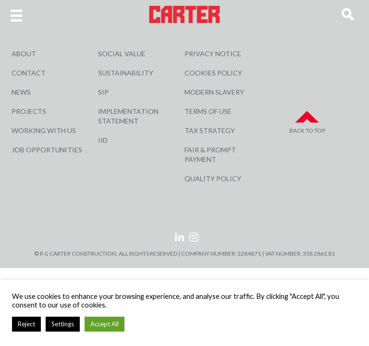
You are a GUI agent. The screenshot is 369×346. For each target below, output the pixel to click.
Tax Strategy (209, 130)
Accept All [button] (104, 324)
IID (103, 140)
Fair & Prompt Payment (210, 154)
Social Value (122, 53)
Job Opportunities (47, 150)
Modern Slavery (214, 92)
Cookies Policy (213, 73)
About (24, 53)
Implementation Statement (128, 116)
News (21, 92)
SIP (103, 92)
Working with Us (44, 130)
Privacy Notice (212, 53)
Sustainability (125, 73)
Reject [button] (26, 324)
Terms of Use (208, 111)
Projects (29, 111)
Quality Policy (212, 178)
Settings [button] (62, 324)
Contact (29, 73)
